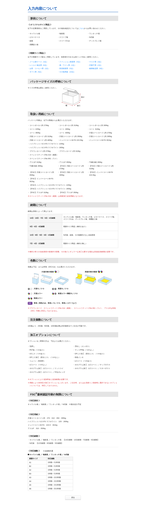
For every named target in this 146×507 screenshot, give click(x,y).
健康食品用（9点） (96, 68)
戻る (73, 497)
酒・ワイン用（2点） (67, 65)
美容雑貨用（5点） (66, 68)
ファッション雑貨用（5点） (70, 62)
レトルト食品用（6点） (39, 65)
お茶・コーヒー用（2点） (40, 68)
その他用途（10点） (67, 72)
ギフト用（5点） (36, 72)
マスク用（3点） (95, 62)
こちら (81, 28)
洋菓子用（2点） (95, 65)
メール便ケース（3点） (39, 62)
